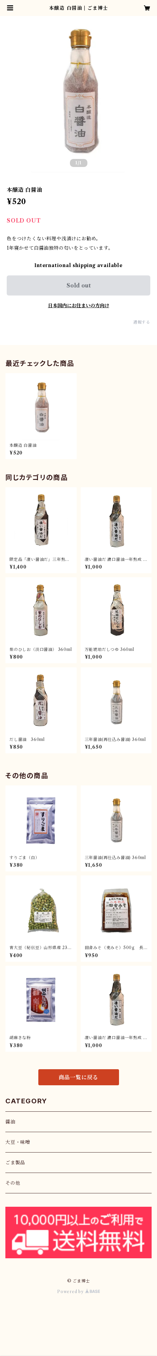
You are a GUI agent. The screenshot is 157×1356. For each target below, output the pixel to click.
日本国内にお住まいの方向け (78, 306)
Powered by (78, 1291)
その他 (12, 1183)
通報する (141, 322)
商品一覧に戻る (79, 1077)
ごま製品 (15, 1163)
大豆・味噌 (17, 1142)
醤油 (10, 1122)
